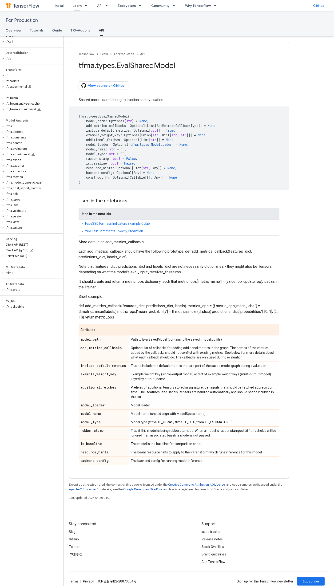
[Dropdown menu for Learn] (87, 5)
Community (160, 6)
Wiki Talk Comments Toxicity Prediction (114, 231)
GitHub (319, 6)
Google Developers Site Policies (145, 489)
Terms (74, 581)
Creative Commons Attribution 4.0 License (196, 484)
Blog (72, 532)
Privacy (88, 581)
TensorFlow (86, 54)
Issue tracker (211, 532)
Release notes (212, 539)
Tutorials (37, 30)
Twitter (74, 547)
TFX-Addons (80, 30)
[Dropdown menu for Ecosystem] (141, 5)
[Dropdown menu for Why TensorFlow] (216, 5)
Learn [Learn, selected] (77, 6)
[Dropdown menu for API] (108, 5)
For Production (22, 20)
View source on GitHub (103, 85)
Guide (57, 30)
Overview (13, 30)
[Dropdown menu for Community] (175, 5)
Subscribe (311, 581)
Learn (104, 54)
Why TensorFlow (198, 6)
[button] (30, 41)
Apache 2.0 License (82, 489)
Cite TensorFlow (213, 562)
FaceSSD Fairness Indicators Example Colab (117, 223)
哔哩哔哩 (75, 554)
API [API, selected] (101, 30)
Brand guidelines (214, 554)
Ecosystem (127, 6)
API (99, 6)
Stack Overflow (213, 547)
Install (59, 6)
